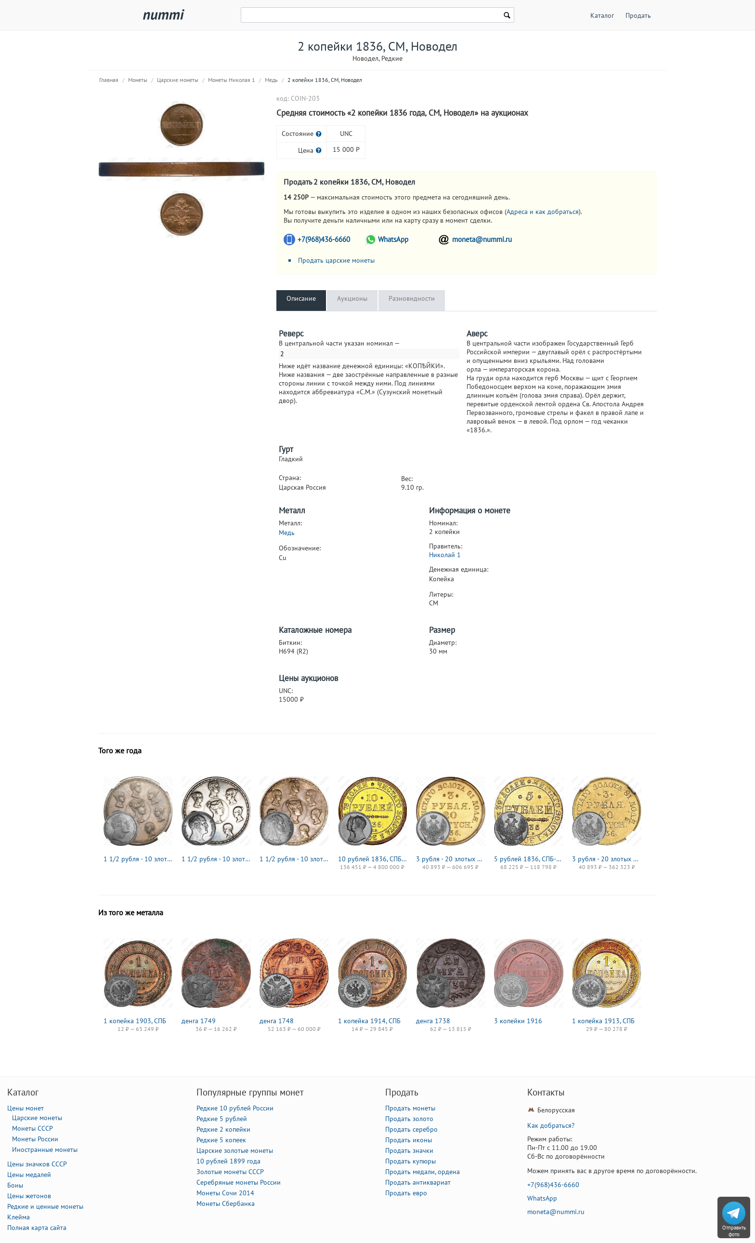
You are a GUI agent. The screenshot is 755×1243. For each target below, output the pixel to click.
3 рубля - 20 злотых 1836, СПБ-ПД (450, 859)
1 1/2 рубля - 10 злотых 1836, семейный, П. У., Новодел (138, 859)
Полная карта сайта (36, 1227)
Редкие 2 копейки (223, 1129)
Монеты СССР (32, 1128)
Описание (301, 298)
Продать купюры (410, 1161)
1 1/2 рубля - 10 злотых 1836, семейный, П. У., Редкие (294, 859)
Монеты (137, 79)
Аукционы (352, 298)
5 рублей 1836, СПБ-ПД (528, 859)
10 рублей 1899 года (228, 1161)
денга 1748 (277, 1020)
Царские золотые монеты (234, 1150)
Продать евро (406, 1193)
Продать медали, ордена (422, 1171)
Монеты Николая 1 (231, 79)
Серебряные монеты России (238, 1182)
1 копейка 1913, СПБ (603, 1020)
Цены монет (25, 1108)
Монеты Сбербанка (225, 1203)
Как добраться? (550, 1125)
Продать (638, 15)
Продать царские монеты (336, 260)
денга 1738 (433, 1020)
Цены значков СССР (37, 1164)
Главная (108, 79)
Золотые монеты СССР (230, 1171)
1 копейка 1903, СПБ (135, 1020)
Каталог (602, 15)
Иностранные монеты (45, 1149)
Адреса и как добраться (543, 211)
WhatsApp (393, 239)
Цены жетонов (29, 1195)
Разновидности (412, 298)
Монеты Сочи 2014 (225, 1193)
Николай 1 (445, 554)
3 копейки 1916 (518, 1020)
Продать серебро (411, 1129)
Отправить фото (734, 1231)
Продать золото (409, 1118)
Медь (271, 79)
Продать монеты (410, 1108)
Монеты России (35, 1139)
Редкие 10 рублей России (234, 1108)
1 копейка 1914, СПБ (369, 1020)
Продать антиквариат (418, 1182)
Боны (15, 1185)
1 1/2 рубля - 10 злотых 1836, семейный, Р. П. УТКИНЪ (216, 859)
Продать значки (409, 1150)
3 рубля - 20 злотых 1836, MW (606, 859)
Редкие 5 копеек (221, 1140)
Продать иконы (408, 1140)
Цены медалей (29, 1174)
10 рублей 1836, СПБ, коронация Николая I (372, 859)
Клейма (18, 1217)
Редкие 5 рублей (221, 1118)
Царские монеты (177, 79)
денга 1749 (199, 1020)
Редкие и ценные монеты (45, 1206)
